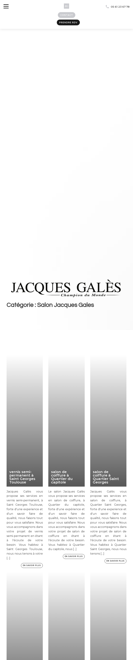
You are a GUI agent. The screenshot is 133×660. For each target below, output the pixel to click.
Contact (66, 15)
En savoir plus (32, 565)
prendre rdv (68, 22)
